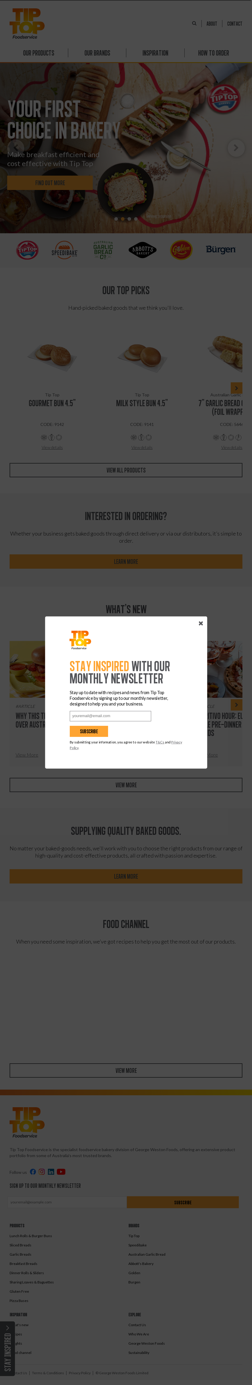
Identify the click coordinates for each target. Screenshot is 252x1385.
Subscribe (89, 731)
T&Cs (160, 742)
